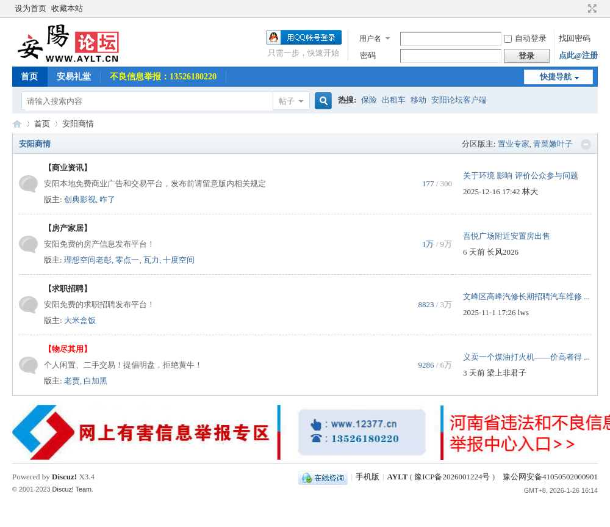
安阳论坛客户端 (459, 99)
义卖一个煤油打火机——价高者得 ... (526, 357)
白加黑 (95, 380)
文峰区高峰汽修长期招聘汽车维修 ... (526, 296)
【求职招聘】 (68, 288)
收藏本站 (67, 8)
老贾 (72, 380)
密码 (368, 55)
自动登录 (525, 38)
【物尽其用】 (68, 349)
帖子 (287, 101)
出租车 (394, 99)
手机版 (367, 476)
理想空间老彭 (88, 259)
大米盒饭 (80, 320)
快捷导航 (556, 76)
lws (523, 312)
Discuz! (64, 476)
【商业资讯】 (68, 167)
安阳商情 (35, 143)
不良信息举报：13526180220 (163, 76)
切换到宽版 (591, 8)
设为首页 (30, 8)
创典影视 (80, 199)
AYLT (17, 124)
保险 (369, 99)
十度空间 (179, 259)
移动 (418, 99)
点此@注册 (578, 55)
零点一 (127, 259)
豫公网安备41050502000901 (549, 476)
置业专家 (513, 143)
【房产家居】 (68, 228)
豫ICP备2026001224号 (452, 476)
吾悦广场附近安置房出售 (506, 236)
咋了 (107, 199)
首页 (29, 76)
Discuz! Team (72, 489)
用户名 (370, 38)
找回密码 (574, 38)
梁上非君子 (506, 372)
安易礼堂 (74, 76)
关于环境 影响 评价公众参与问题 (520, 175)
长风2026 (502, 251)
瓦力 (151, 259)
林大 (530, 191)
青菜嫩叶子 (553, 143)
